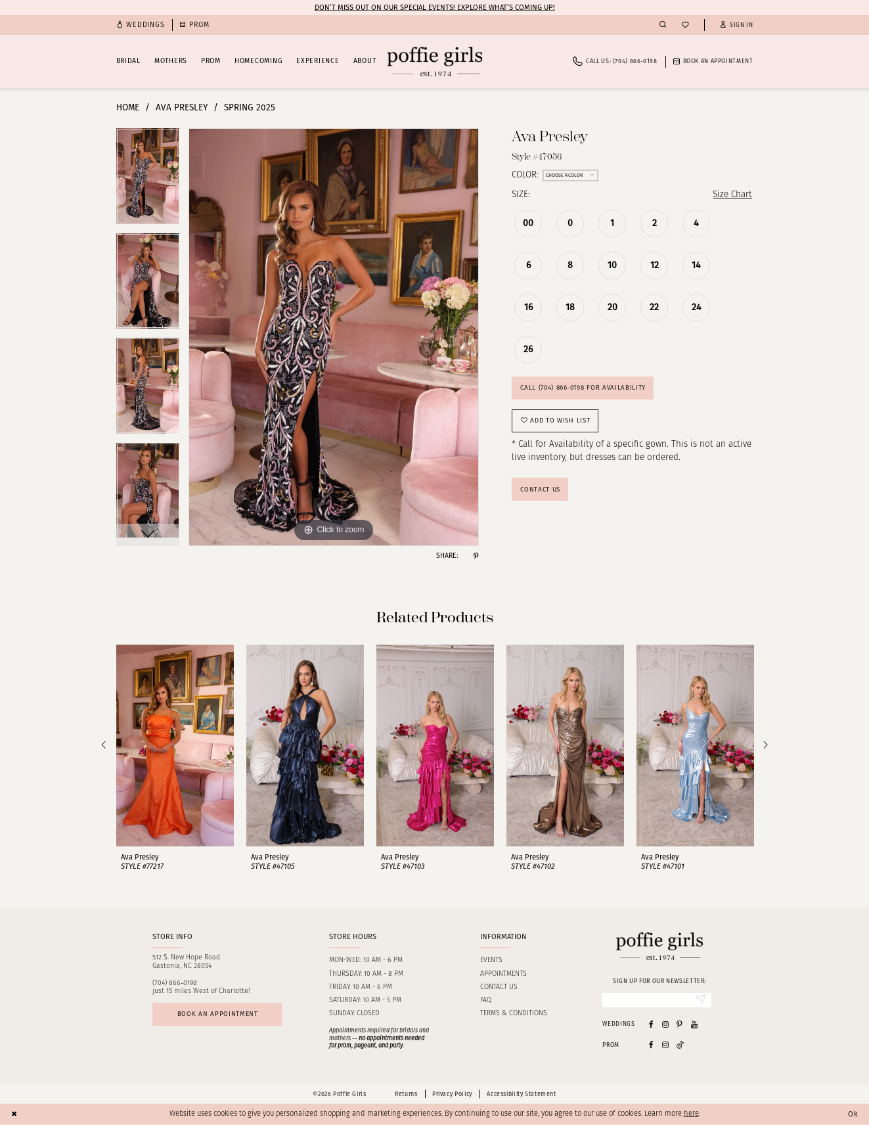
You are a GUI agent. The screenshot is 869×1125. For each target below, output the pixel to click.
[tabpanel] (148, 180)
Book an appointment (217, 1014)
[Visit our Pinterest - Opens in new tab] (679, 1024)
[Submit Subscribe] (700, 1000)
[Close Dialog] (14, 1114)
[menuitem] (140, 25)
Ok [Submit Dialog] (853, 1113)
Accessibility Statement (521, 1094)
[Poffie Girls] (434, 61)
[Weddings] (140, 25)
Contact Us (540, 490)
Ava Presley (182, 107)
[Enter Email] (656, 1000)
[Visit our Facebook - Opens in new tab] (651, 1024)
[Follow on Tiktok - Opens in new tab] (680, 1044)
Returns (406, 1094)
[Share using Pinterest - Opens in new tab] (476, 556)
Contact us (499, 987)
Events (491, 960)
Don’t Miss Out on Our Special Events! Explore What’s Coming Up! (435, 7)
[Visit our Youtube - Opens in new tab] (694, 1024)
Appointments (503, 974)
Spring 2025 (249, 107)
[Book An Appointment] (713, 61)
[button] (736, 25)
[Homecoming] (194, 25)
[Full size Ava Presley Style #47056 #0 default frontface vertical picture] (333, 337)
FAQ (485, 1000)
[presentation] (175, 745)
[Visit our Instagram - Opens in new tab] (665, 1024)
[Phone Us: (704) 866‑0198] (615, 61)
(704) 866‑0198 (174, 983)
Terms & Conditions (513, 1013)
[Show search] (663, 25)
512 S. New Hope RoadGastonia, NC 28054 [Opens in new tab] (186, 962)
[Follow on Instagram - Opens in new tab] (665, 1044)
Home (127, 107)
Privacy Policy (452, 1094)
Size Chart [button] (732, 195)
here (691, 1114)
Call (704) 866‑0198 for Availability (583, 388)
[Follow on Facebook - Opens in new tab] (651, 1044)
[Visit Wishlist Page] (685, 25)
